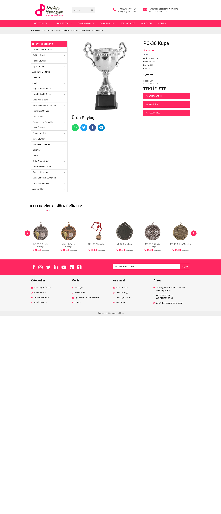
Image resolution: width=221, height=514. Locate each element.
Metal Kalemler (40, 302)
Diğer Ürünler (49, 66)
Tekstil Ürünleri (49, 60)
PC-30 (157, 58)
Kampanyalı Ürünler (42, 287)
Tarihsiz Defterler (41, 297)
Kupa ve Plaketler (63, 30)
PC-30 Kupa (98, 30)
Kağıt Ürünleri (49, 55)
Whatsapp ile (154, 96)
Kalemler (49, 77)
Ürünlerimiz (48, 30)
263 (151, 65)
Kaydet (185, 266)
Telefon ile (153, 113)
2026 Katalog (128, 23)
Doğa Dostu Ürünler (49, 88)
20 (149, 68)
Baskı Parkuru (107, 23)
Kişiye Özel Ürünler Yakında (87, 297)
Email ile (152, 104)
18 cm (152, 61)
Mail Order (146, 23)
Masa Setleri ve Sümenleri (49, 105)
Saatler (49, 83)
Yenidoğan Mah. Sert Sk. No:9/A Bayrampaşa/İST (170, 289)
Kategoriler (42, 23)
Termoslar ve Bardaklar (49, 49)
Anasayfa (35, 30)
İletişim (162, 23)
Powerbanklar (40, 292)
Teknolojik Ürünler (49, 111)
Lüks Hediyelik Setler (49, 94)
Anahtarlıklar (49, 116)
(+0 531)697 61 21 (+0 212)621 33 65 (164, 296)
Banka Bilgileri (86, 23)
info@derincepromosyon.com (169, 303)
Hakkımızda (64, 23)
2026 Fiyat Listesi (123, 297)
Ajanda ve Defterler (49, 71)
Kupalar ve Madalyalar (82, 30)
